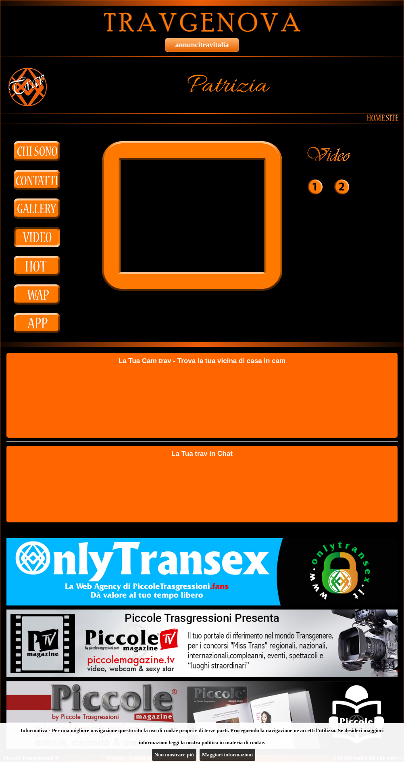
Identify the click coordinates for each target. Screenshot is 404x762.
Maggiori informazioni (227, 755)
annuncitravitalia (202, 45)
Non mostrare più (174, 755)
